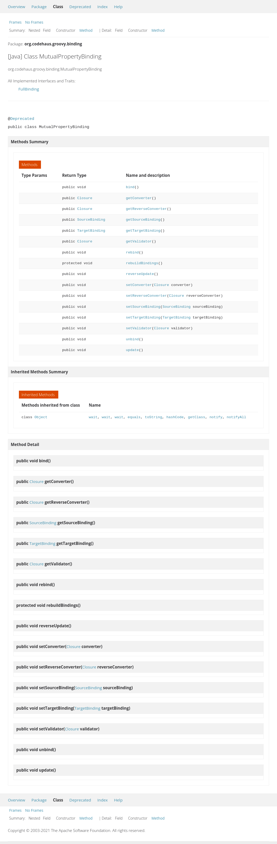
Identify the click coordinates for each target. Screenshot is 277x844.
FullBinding (28, 89)
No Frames (34, 22)
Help (118, 6)
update (132, 350)
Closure (84, 198)
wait (93, 417)
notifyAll (236, 417)
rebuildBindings (142, 263)
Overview (16, 6)
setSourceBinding (143, 306)
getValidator (139, 241)
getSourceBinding (143, 219)
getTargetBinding (143, 230)
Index (102, 6)
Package (39, 6)
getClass (196, 417)
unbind (132, 339)
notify (216, 417)
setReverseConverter (146, 295)
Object (40, 417)
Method (86, 30)
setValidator (139, 328)
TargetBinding (91, 230)
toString (153, 417)
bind (130, 187)
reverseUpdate (140, 274)
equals (134, 417)
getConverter (139, 198)
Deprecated (80, 6)
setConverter (139, 285)
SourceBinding (91, 219)
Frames (15, 22)
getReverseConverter (146, 208)
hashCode (175, 417)
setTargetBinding (143, 317)
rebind (132, 252)
